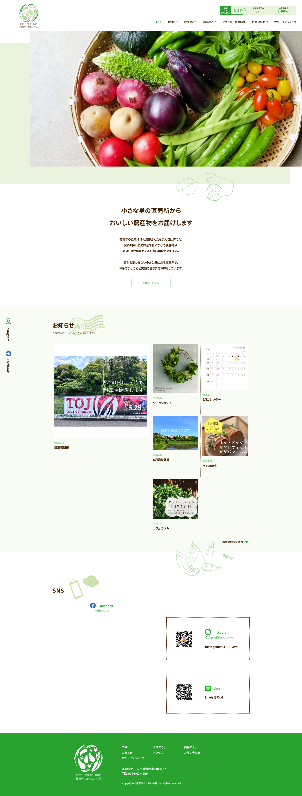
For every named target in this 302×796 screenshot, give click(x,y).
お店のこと (190, 22)
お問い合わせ (260, 22)
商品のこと (209, 22)
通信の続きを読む (236, 542)
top (158, 22)
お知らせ (173, 22)
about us (151, 283)
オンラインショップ (285, 22)
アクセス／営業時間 (234, 22)
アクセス (158, 753)
